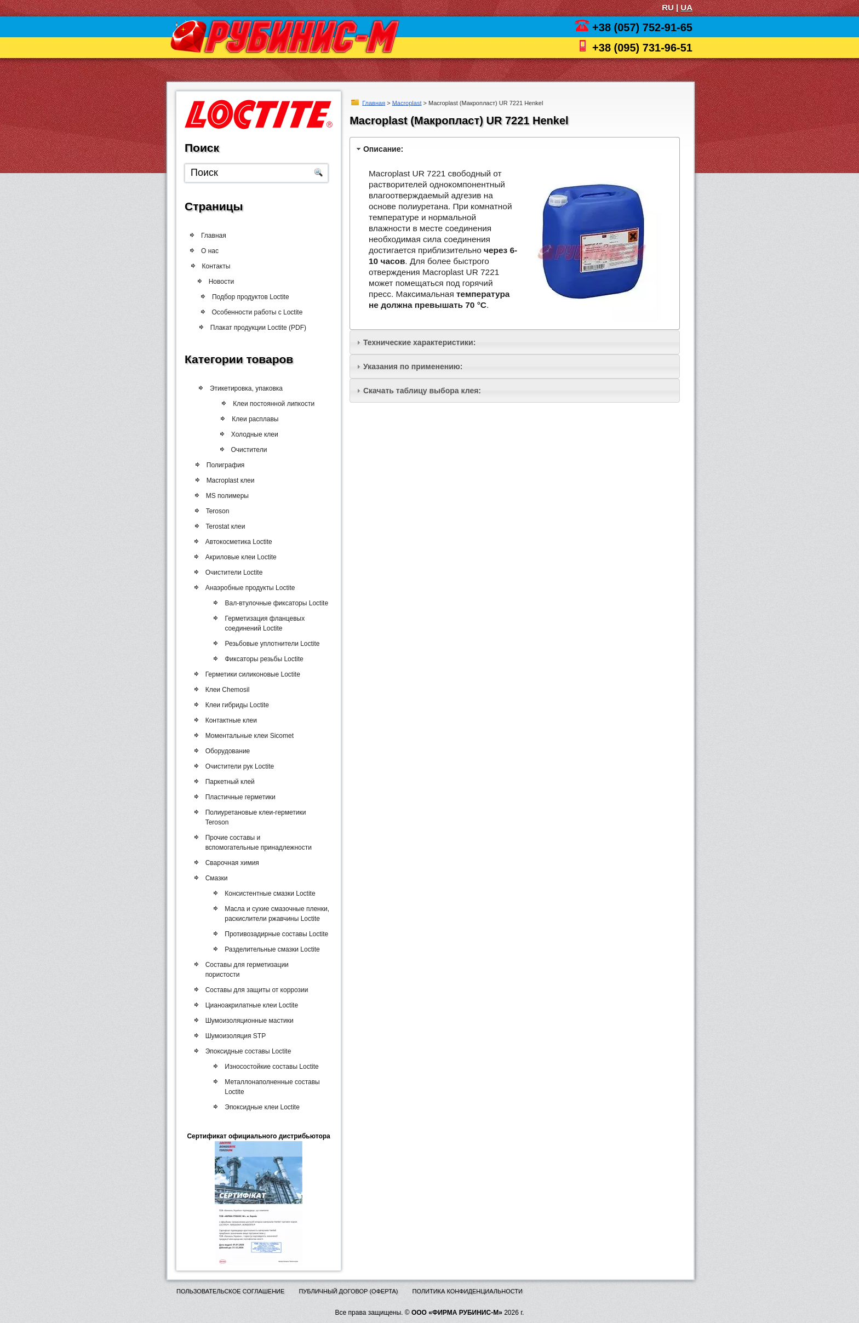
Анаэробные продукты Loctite (247, 588)
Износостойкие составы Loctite (265, 1066)
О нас (210, 251)
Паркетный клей (226, 782)
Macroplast (407, 102)
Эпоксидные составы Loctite (245, 1051)
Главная (373, 102)
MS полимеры (223, 496)
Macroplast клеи (227, 480)
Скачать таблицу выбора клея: (422, 390)
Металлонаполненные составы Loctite (266, 1087)
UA (686, 7)
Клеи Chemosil (224, 690)
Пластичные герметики (237, 797)
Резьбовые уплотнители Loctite (266, 644)
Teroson (214, 511)
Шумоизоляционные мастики (246, 1020)
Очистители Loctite (231, 572)
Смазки (213, 878)
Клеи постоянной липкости (265, 404)
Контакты (223, 266)
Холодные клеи (246, 434)
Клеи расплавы (247, 419)
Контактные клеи (228, 720)
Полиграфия (222, 465)
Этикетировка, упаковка (241, 388)
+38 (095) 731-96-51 (642, 48)
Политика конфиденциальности (468, 1291)
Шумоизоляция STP (232, 1036)
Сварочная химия (229, 863)
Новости (224, 281)
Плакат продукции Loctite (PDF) (254, 327)
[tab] (515, 149)
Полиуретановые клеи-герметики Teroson (252, 817)
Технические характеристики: (419, 342)
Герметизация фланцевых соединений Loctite (259, 623)
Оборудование (224, 751)
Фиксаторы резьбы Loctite (258, 659)
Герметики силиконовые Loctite (249, 674)
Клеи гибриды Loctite (234, 705)
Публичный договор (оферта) (348, 1291)
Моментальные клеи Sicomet (246, 736)
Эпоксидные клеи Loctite (256, 1107)
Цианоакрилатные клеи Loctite (248, 1005)
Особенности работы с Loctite (253, 312)
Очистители (240, 450)
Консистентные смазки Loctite (264, 893)
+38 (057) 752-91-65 (642, 27)
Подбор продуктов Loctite (249, 297)
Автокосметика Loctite (235, 542)
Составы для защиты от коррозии (253, 990)
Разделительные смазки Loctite (266, 949)
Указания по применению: (412, 366)
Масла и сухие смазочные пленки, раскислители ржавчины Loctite (271, 914)
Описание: (383, 149)
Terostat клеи (222, 526)
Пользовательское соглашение (230, 1291)
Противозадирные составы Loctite (270, 934)
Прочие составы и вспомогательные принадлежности (255, 842)
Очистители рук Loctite (236, 766)
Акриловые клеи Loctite (237, 557)
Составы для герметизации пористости (243, 969)
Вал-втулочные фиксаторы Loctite (270, 603)
